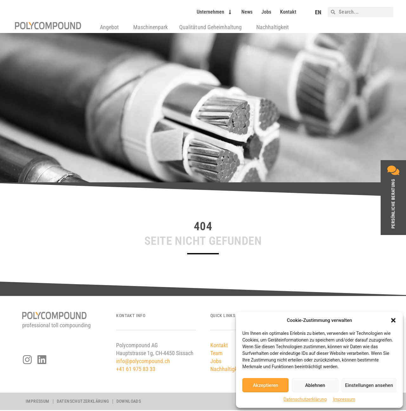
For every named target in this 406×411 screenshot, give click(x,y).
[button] (393, 320)
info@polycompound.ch (143, 361)
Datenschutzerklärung (305, 399)
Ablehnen (315, 385)
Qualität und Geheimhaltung (212, 27)
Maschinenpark (150, 27)
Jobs (266, 12)
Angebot (111, 27)
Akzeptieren (265, 385)
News (246, 12)
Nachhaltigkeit (272, 27)
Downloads (128, 401)
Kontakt (288, 12)
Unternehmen (214, 12)
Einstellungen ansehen (369, 385)
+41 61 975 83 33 (135, 369)
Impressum (344, 399)
